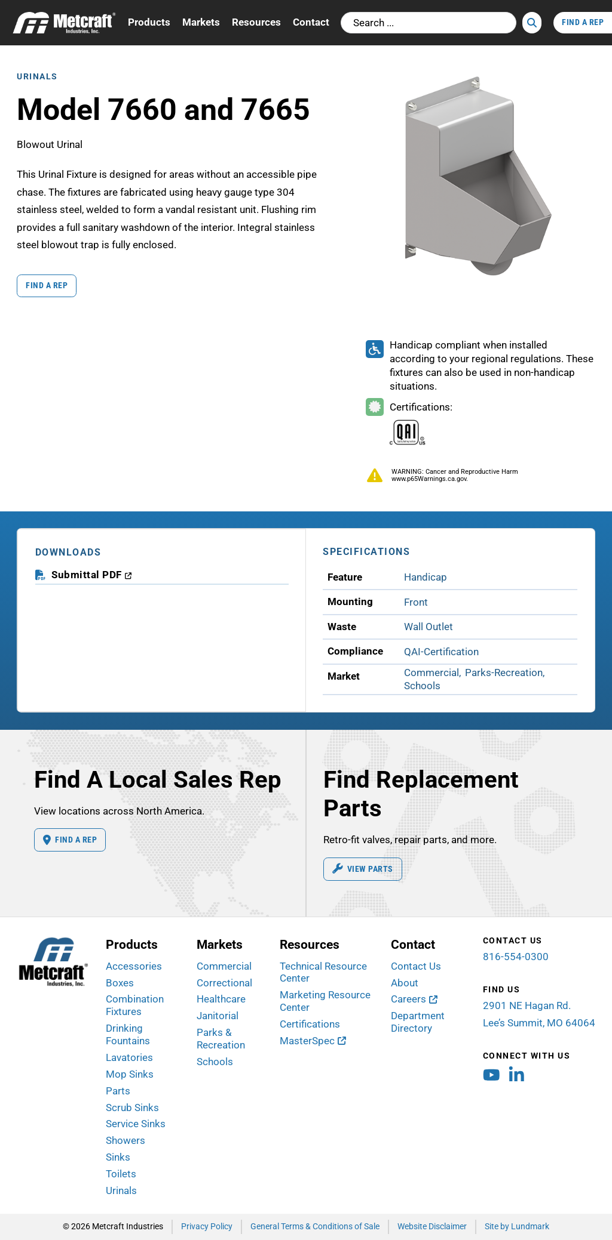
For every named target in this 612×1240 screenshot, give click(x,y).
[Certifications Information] (408, 426)
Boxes (120, 983)
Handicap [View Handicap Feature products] (425, 577)
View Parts (362, 868)
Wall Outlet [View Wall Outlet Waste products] (428, 627)
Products (149, 22)
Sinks (118, 1157)
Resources (256, 22)
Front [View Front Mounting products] (416, 602)
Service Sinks (136, 1124)
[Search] (531, 22)
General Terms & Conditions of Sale (315, 1226)
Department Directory (418, 1022)
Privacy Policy (206, 1226)
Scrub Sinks (132, 1107)
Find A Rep (583, 22)
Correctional (224, 983)
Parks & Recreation (221, 1038)
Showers (125, 1140)
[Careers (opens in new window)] (414, 999)
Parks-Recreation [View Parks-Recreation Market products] (504, 672)
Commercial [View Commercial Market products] (431, 672)
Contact (311, 22)
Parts (118, 1091)
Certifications (310, 1024)
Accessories (134, 966)
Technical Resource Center (323, 972)
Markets (201, 22)
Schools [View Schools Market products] (422, 686)
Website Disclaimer (432, 1226)
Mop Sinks (130, 1074)
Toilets (121, 1174)
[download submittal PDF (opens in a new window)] (91, 575)
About (404, 983)
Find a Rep (47, 285)
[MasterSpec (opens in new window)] (313, 1041)
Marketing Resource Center (325, 1001)
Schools (215, 1062)
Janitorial (217, 1016)
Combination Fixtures (135, 1005)
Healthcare (221, 999)
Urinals (37, 76)
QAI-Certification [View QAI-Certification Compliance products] (441, 652)
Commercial (224, 966)
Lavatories (129, 1057)
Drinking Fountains (128, 1034)
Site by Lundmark (517, 1226)
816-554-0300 (516, 957)
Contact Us (416, 966)
